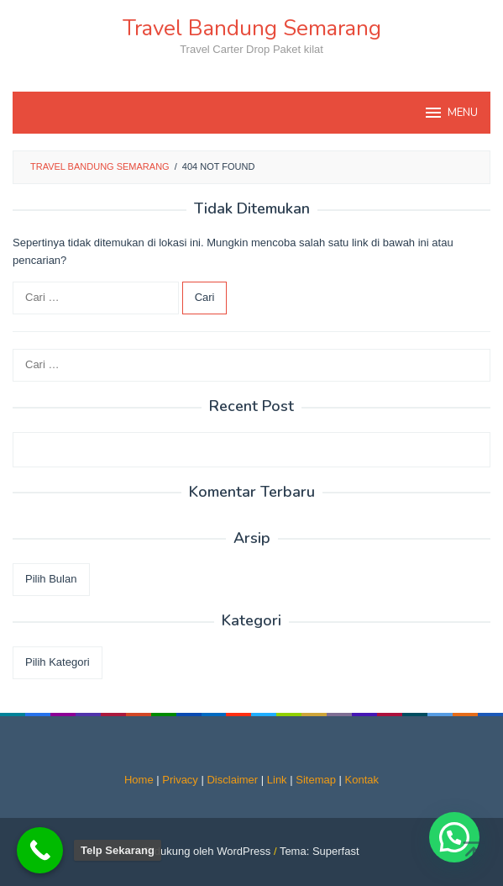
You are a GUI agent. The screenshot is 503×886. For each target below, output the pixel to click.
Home (139, 779)
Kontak (362, 779)
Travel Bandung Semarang (252, 28)
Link (277, 779)
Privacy (180, 779)
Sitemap (316, 779)
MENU (450, 113)
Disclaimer (232, 779)
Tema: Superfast (319, 851)
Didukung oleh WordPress (207, 851)
